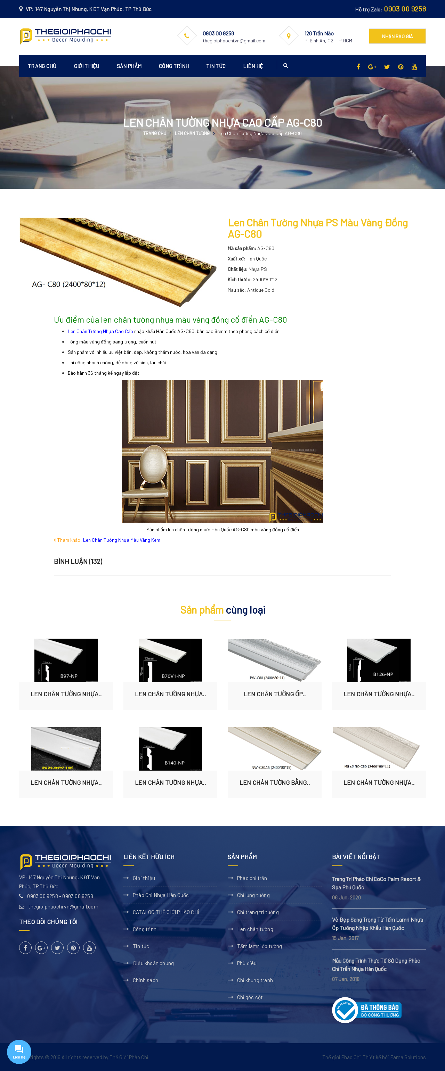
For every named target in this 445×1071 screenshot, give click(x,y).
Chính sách (145, 980)
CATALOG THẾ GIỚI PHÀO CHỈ (166, 912)
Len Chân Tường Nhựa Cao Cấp (100, 331)
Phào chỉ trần (252, 878)
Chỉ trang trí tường (258, 912)
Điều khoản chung (153, 963)
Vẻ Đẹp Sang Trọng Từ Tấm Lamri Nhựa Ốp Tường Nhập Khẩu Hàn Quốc (377, 923)
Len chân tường (192, 133)
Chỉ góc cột (250, 997)
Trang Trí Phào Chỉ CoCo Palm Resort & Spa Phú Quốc (376, 882)
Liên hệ (253, 66)
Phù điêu (247, 963)
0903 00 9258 (405, 9)
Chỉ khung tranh (255, 980)
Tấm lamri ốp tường (259, 946)
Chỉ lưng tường (253, 895)
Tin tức (216, 66)
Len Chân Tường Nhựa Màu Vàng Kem (121, 540)
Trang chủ (42, 66)
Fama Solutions (408, 1057)
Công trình (174, 66)
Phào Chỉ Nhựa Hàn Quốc (161, 895)
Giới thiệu (86, 66)
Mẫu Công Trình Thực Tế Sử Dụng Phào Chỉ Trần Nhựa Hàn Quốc (376, 964)
